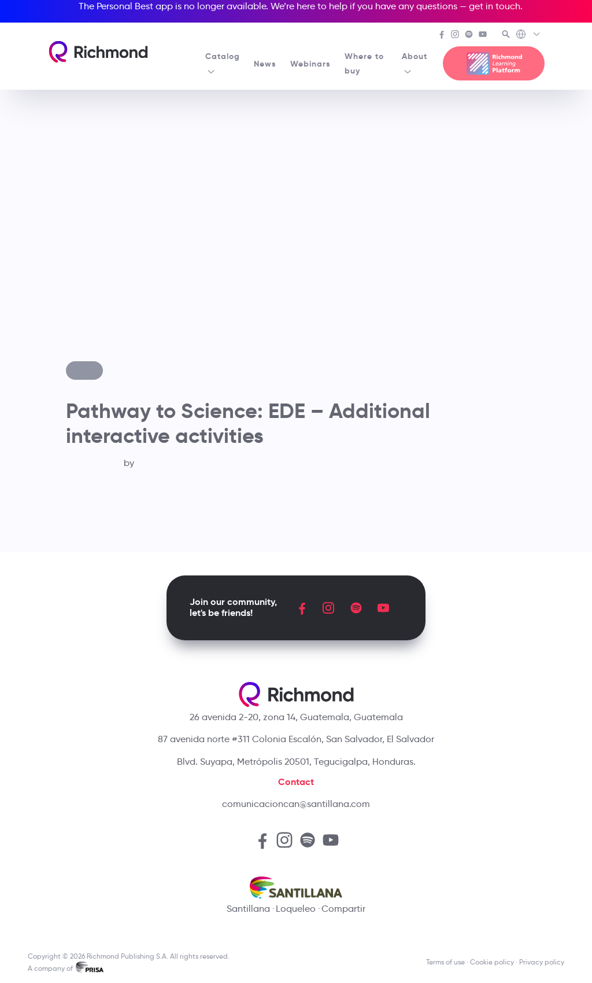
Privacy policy (541, 962)
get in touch (494, 6)
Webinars (310, 63)
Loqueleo (296, 908)
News (265, 63)
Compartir (343, 908)
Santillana (248, 908)
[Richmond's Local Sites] (529, 35)
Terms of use (445, 962)
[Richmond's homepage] (98, 52)
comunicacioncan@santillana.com (296, 803)
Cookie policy (492, 962)
